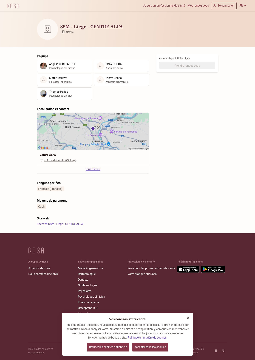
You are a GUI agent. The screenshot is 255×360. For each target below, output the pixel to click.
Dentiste (83, 279)
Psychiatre (84, 291)
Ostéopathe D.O (87, 308)
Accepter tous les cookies (150, 347)
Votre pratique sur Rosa (142, 274)
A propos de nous (39, 268)
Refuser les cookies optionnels (108, 347)
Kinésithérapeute (88, 302)
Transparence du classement (195, 351)
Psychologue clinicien (91, 296)
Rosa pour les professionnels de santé (151, 268)
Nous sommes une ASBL (43, 274)
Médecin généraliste (90, 268)
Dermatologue (87, 274)
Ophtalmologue (87, 285)
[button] (188, 318)
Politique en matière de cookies (147, 337)
